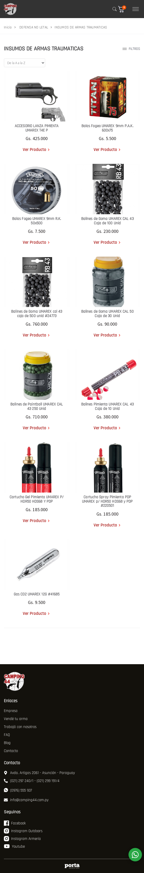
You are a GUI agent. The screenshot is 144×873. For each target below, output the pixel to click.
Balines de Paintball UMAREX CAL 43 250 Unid (36, 406)
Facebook (15, 823)
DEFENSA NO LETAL (33, 27)
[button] (123, 9)
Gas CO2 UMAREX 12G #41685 (37, 594)
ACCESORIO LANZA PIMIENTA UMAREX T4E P (36, 128)
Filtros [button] (131, 49)
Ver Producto (34, 149)
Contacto (11, 750)
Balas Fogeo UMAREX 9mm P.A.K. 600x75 (107, 128)
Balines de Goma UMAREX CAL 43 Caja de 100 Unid (107, 221)
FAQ (7, 734)
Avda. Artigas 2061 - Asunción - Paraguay (39, 772)
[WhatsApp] (135, 854)
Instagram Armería (22, 838)
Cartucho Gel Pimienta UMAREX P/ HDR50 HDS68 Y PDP (37, 499)
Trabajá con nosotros (20, 726)
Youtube (14, 846)
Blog (7, 742)
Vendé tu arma (16, 718)
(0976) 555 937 (18, 790)
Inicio (8, 27)
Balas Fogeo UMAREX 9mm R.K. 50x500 (36, 221)
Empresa (11, 710)
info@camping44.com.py (26, 800)
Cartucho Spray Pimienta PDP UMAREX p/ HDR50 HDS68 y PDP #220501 (107, 501)
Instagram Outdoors (23, 830)
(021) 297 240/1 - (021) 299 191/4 (31, 780)
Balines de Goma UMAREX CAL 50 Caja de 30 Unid (107, 313)
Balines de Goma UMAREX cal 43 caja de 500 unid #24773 (36, 313)
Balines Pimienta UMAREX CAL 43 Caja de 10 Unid (107, 406)
